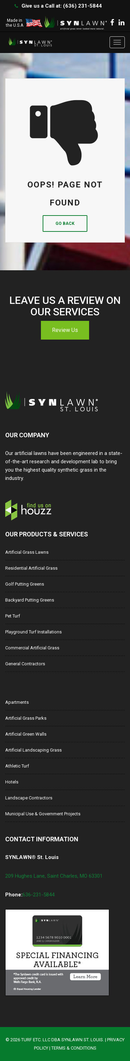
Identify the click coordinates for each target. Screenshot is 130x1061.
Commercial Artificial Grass (32, 647)
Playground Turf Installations (33, 631)
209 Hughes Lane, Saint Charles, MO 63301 (54, 876)
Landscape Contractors (28, 797)
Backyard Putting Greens (29, 600)
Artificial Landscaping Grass (33, 750)
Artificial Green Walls (25, 734)
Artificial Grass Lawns (27, 552)
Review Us (65, 330)
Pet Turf (12, 616)
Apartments (17, 702)
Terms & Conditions (73, 1048)
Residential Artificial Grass (31, 568)
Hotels (11, 781)
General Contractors (25, 663)
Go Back (65, 223)
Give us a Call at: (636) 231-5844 (61, 6)
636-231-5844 (38, 895)
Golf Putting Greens (24, 584)
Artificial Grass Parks (25, 718)
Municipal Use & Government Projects (42, 813)
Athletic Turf (17, 766)
